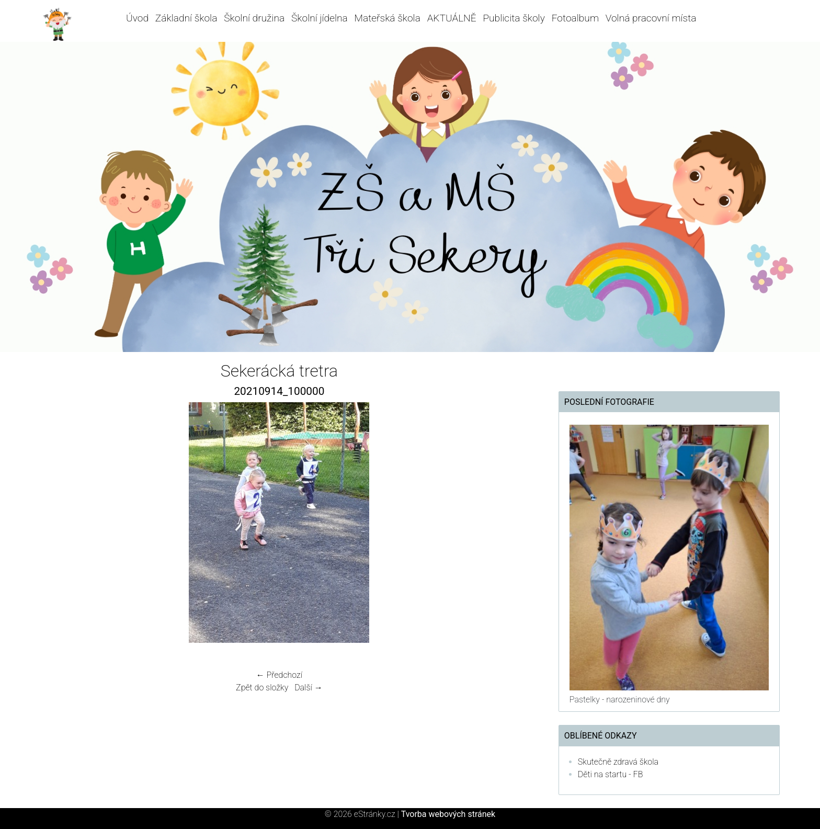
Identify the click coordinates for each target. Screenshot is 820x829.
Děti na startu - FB (610, 774)
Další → (308, 687)
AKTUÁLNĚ (451, 18)
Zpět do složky (262, 687)
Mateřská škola (387, 18)
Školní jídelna (319, 18)
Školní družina (254, 18)
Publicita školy (513, 18)
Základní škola (186, 18)
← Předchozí (279, 675)
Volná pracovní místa (651, 18)
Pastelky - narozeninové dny (620, 700)
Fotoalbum (575, 18)
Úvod (137, 18)
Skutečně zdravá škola (618, 762)
